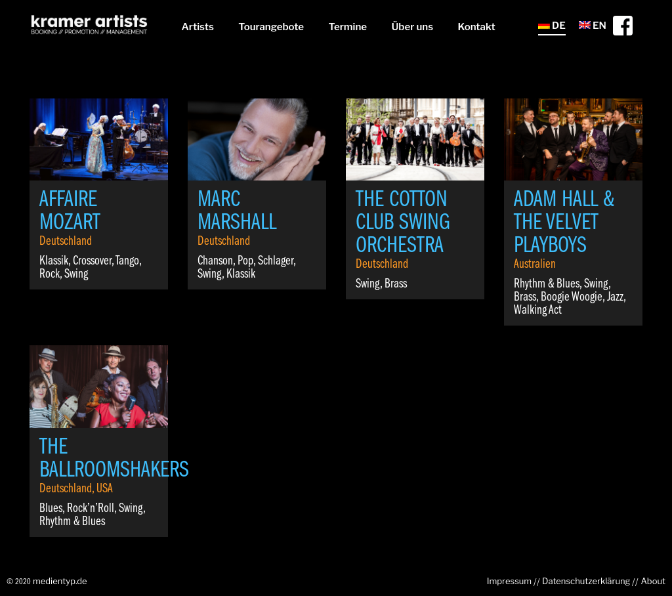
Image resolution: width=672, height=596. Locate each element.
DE (552, 26)
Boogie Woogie (571, 297)
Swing (76, 274)
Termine (348, 27)
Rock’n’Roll (90, 508)
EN (592, 26)
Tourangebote (271, 27)
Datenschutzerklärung (586, 581)
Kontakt (476, 27)
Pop (245, 261)
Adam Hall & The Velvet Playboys (564, 223)
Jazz (615, 297)
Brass (396, 284)
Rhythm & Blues (546, 284)
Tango (127, 261)
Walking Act (538, 310)
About (652, 581)
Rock (49, 274)
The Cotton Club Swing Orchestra (403, 223)
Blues (50, 508)
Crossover (92, 261)
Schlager (275, 261)
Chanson (215, 261)
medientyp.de (60, 581)
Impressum (509, 581)
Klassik (53, 261)
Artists (197, 27)
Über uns (412, 27)
